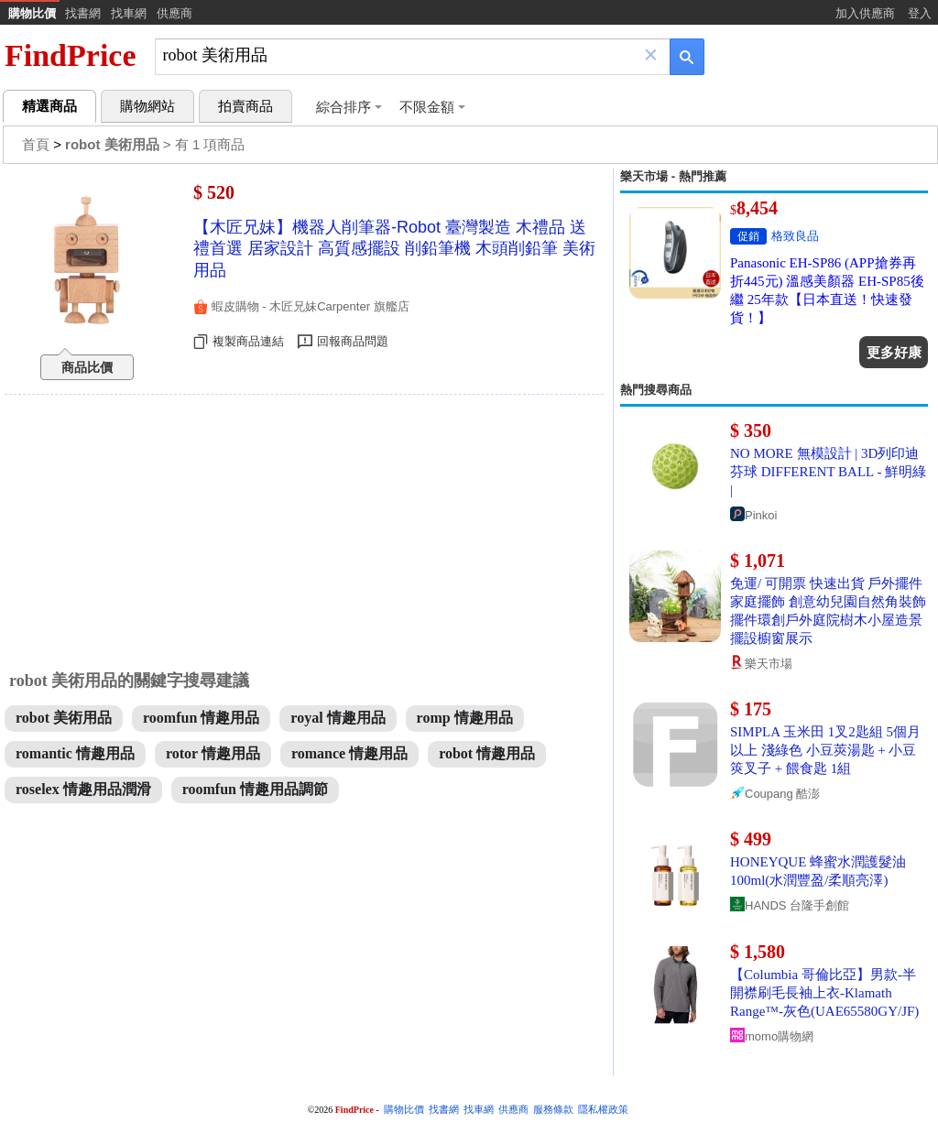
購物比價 (32, 13)
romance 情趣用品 (349, 753)
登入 (920, 13)
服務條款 (553, 1110)
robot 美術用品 (64, 717)
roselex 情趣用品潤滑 (83, 789)
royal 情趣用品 (337, 717)
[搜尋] (400, 55)
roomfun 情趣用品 (201, 717)
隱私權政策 (603, 1110)
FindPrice (70, 55)
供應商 (174, 13)
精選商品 (49, 106)
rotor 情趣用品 (213, 753)
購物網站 (147, 106)
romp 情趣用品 (465, 717)
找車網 (129, 13)
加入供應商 (865, 13)
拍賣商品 (245, 106)
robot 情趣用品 (487, 753)
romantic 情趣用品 (75, 753)
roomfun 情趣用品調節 (255, 789)
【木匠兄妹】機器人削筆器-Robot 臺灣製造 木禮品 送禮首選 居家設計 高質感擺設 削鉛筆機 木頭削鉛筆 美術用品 (394, 248)
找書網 (83, 13)
